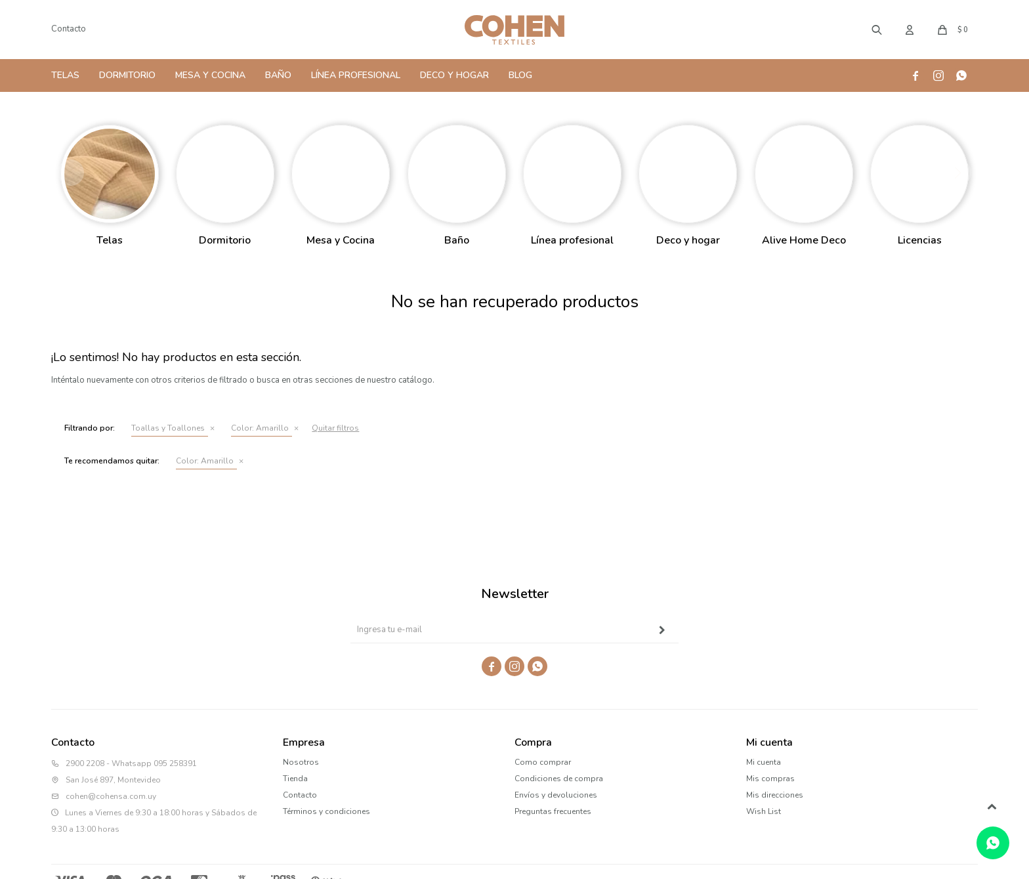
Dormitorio (127, 75)
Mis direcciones (774, 795)
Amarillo (260, 428)
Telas (65, 75)
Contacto (68, 29)
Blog (520, 75)
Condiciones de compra (558, 778)
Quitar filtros (335, 428)
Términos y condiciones (326, 811)
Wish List (763, 811)
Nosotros (301, 762)
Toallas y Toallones (168, 428)
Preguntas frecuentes (552, 811)
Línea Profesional (355, 75)
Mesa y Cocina (210, 75)
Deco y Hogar (454, 75)
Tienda (295, 778)
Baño (278, 75)
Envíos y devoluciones (555, 795)
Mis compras (770, 778)
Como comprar (542, 762)
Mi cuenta (763, 762)
